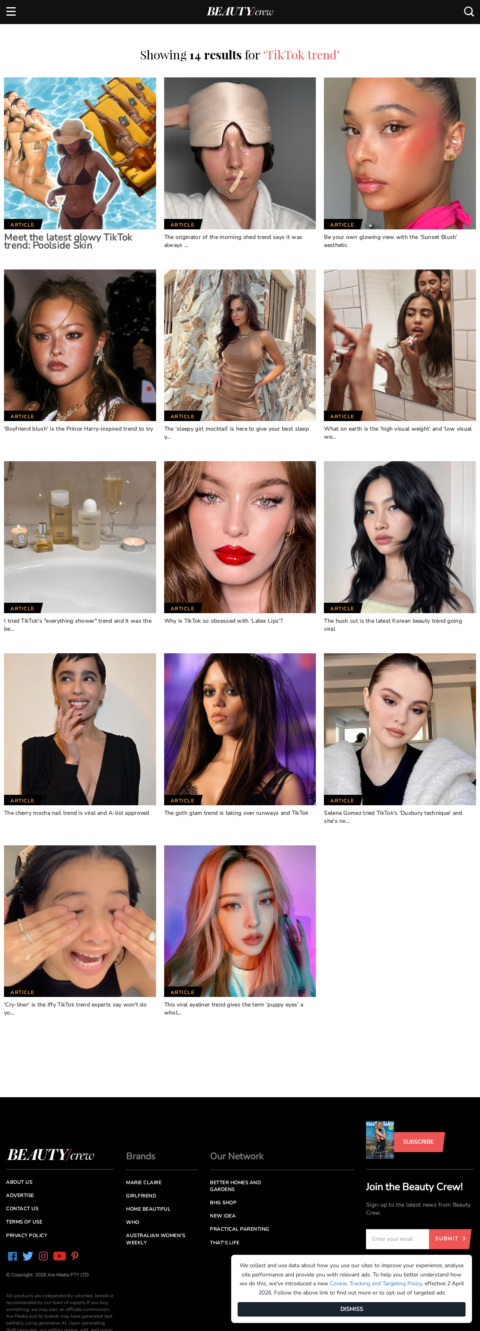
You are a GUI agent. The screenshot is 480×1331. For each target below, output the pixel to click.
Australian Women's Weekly (155, 1239)
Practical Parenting (239, 1229)
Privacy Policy (26, 1235)
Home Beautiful (148, 1209)
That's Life (225, 1243)
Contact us (22, 1208)
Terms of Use (24, 1222)
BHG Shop (223, 1202)
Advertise (20, 1195)
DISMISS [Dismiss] (351, 1309)
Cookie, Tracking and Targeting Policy (376, 1283)
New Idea (223, 1216)
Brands (140, 1156)
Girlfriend (141, 1196)
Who (132, 1222)
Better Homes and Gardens (235, 1186)
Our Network (237, 1156)
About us (19, 1182)
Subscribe (418, 1142)
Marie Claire (143, 1182)
